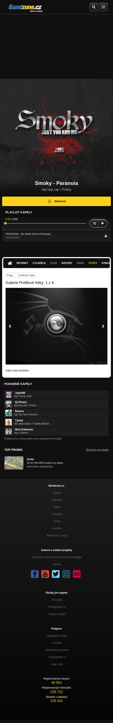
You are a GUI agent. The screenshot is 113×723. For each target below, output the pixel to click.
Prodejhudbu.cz (57, 606)
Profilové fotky (26, 275)
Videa (80, 263)
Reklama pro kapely (97, 449)
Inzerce (57, 564)
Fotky (93, 263)
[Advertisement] (56, 46)
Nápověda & (57, 635)
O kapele (39, 263)
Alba (53, 263)
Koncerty (57, 499)
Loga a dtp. (57, 664)
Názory (67, 263)
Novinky (22, 263)
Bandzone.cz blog (57, 535)
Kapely (57, 492)
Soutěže (57, 528)
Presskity (57, 599)
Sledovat (56, 201)
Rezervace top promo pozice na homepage (56, 557)
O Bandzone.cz (57, 657)
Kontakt (57, 642)
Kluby (57, 521)
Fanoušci (57, 514)
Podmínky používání (57, 650)
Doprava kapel (57, 614)
